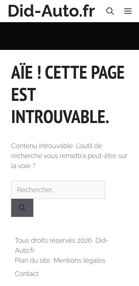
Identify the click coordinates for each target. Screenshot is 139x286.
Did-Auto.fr (51, 11)
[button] (110, 11)
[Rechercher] (22, 208)
